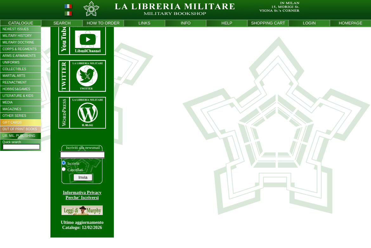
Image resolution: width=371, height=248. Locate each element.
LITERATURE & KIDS (18, 95)
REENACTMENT (15, 82)
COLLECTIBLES (14, 69)
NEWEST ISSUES (16, 29)
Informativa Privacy (82, 192)
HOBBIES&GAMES (16, 89)
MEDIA (8, 102)
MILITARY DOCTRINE (18, 42)
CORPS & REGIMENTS (19, 49)
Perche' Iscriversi (82, 197)
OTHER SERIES (14, 115)
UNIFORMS (11, 62)
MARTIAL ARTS (14, 75)
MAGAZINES (12, 109)
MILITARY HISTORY (17, 35)
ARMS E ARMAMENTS (19, 55)
